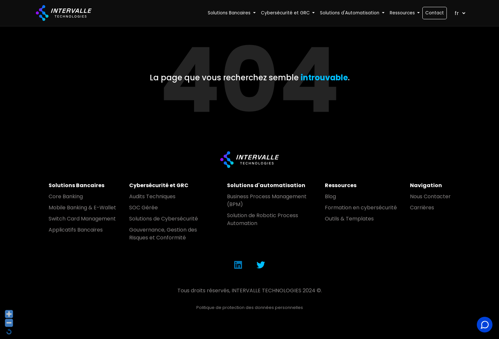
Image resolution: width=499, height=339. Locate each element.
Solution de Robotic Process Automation (262, 219)
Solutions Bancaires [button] (230, 13)
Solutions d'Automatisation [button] (350, 13)
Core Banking (66, 196)
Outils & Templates (349, 218)
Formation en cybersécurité (361, 207)
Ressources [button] (403, 13)
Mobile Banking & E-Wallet (82, 207)
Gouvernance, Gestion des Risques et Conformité (163, 233)
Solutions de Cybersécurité (163, 218)
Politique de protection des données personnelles (249, 307)
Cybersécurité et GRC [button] (286, 13)
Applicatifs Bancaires (76, 230)
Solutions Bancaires (76, 185)
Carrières (422, 207)
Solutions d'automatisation (266, 185)
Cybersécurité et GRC (159, 185)
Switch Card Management (82, 218)
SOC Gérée (143, 207)
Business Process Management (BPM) (267, 200)
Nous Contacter (430, 196)
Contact (434, 13)
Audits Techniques (152, 196)
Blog (330, 196)
